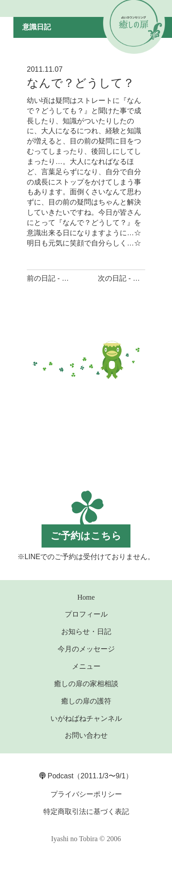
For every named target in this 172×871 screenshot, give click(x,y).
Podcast (56, 776)
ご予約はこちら (86, 535)
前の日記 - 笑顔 (51, 278)
